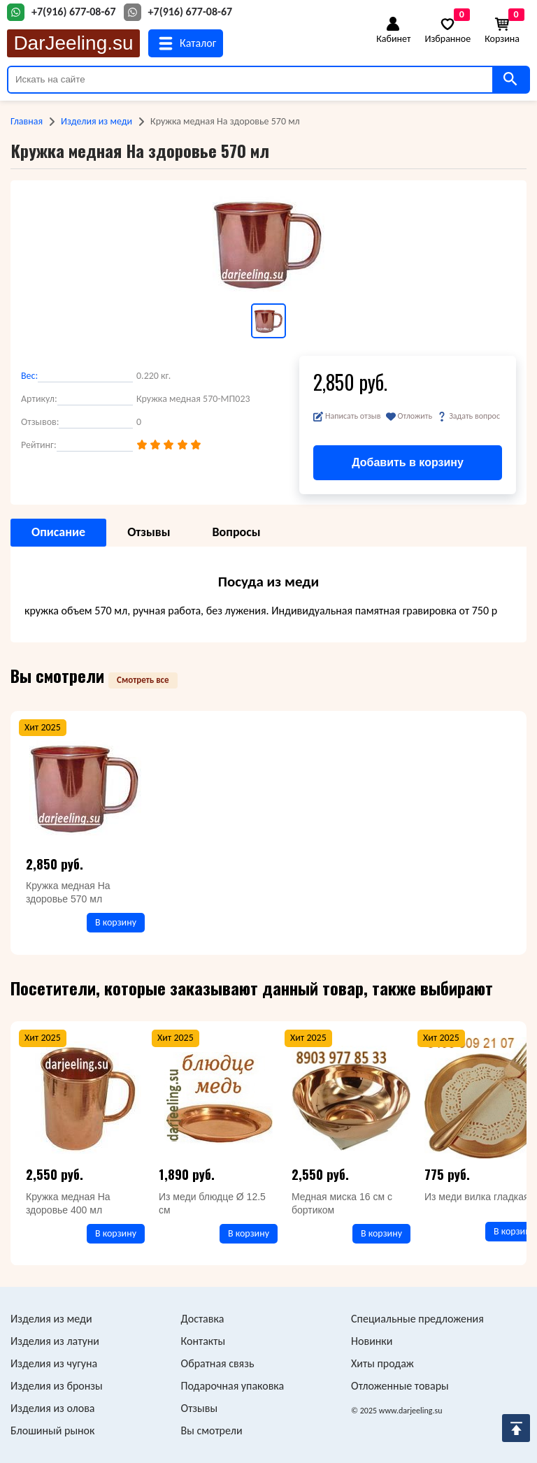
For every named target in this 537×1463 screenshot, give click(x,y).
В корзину (115, 922)
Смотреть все (143, 680)
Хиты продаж (382, 1363)
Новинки (371, 1341)
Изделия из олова (52, 1408)
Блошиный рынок (52, 1430)
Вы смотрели (212, 1430)
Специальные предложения (417, 1318)
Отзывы (199, 1408)
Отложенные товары (400, 1385)
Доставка (202, 1318)
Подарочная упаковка (233, 1385)
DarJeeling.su (73, 43)
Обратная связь (218, 1363)
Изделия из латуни (54, 1341)
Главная (26, 121)
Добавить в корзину (408, 462)
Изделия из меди (96, 121)
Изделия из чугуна (53, 1363)
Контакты (203, 1341)
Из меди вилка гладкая (476, 1196)
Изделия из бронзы (56, 1385)
